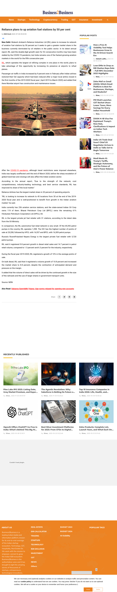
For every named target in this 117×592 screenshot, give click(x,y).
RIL (3, 63)
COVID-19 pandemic (19, 170)
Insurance (83, 20)
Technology (34, 20)
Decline (98, 589)
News (11, 20)
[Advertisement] (58, 4)
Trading (64, 20)
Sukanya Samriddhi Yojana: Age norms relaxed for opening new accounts (42, 289)
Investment (97, 20)
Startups (21, 20)
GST (73, 20)
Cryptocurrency (50, 20)
